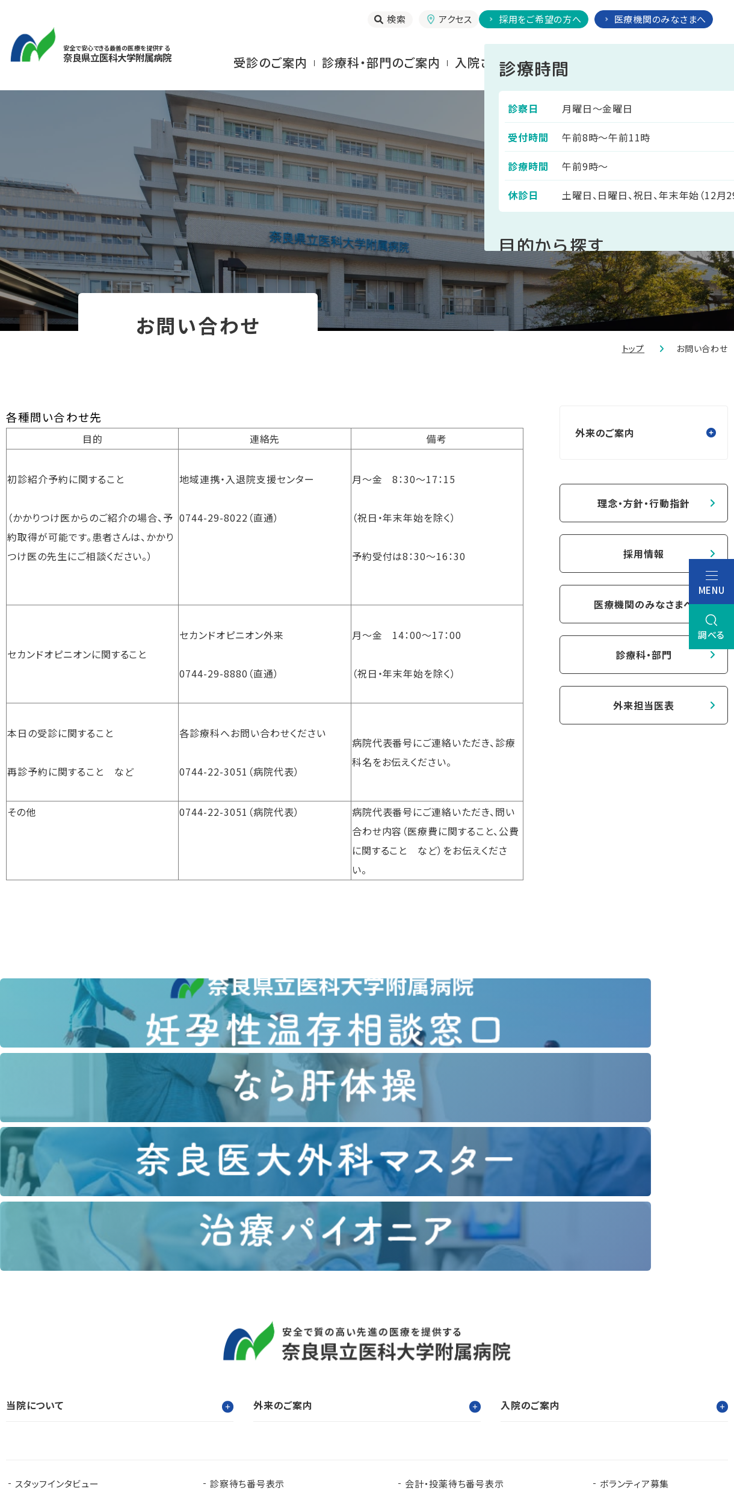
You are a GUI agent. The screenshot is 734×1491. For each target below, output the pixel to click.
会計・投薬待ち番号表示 (454, 1261)
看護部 (256, 1344)
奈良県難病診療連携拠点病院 (81, 1363)
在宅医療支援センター (443, 1363)
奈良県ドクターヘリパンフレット (272, 1363)
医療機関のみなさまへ (644, 604)
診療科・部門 (643, 654)
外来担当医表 (643, 705)
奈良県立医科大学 (53, 1344)
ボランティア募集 (634, 1261)
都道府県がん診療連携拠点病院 (651, 1344)
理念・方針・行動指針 (643, 503)
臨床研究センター (345, 1344)
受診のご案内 (270, 62)
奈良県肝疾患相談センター (70, 1383)
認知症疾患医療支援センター (481, 1344)
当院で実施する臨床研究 (66, 1280)
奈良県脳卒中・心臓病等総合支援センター (635, 1363)
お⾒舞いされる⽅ (591, 62)
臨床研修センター (166, 1344)
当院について (691, 62)
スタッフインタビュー (57, 1261)
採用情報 (643, 553)
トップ (633, 348)
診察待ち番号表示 (247, 1261)
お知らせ (227, 1280)
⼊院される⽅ (491, 62)
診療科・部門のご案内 (381, 62)
